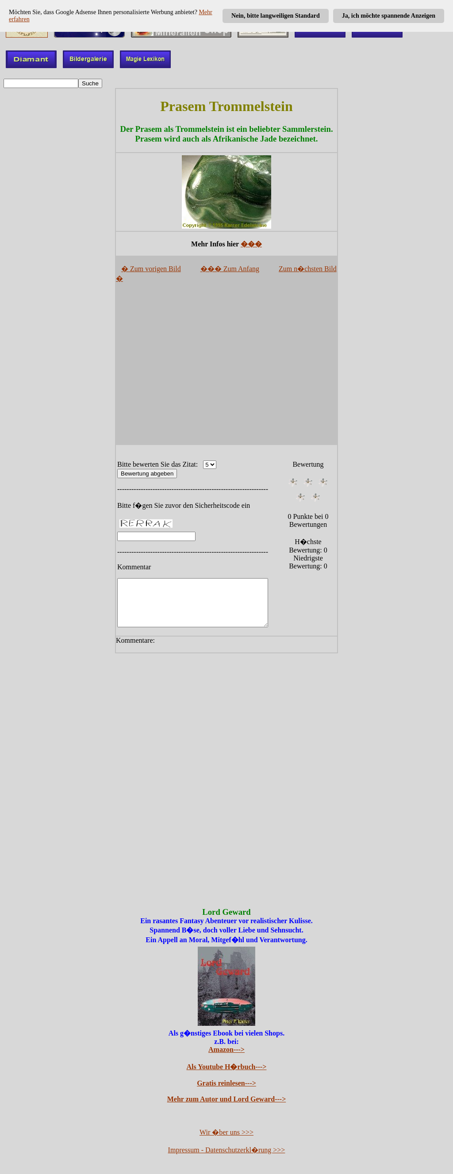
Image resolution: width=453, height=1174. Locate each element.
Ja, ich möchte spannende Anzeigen (388, 15)
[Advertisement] (226, 367)
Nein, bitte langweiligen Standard (275, 15)
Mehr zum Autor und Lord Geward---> (226, 1100)
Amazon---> (226, 1050)
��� (251, 244)
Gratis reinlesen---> (226, 1084)
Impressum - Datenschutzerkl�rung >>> (226, 1151)
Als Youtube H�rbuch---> (227, 1067)
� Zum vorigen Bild (151, 268)
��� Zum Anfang (229, 268)
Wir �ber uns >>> (226, 1133)
